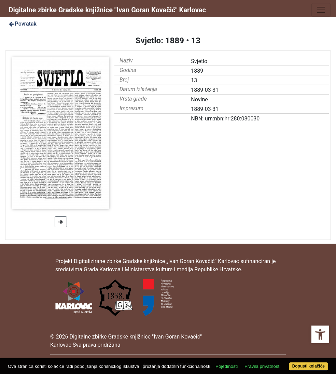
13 (194, 80)
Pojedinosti (226, 366)
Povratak (22, 23)
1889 (197, 71)
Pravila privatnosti (262, 366)
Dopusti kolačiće (308, 366)
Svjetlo (199, 61)
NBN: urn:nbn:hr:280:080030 (225, 118)
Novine (199, 99)
